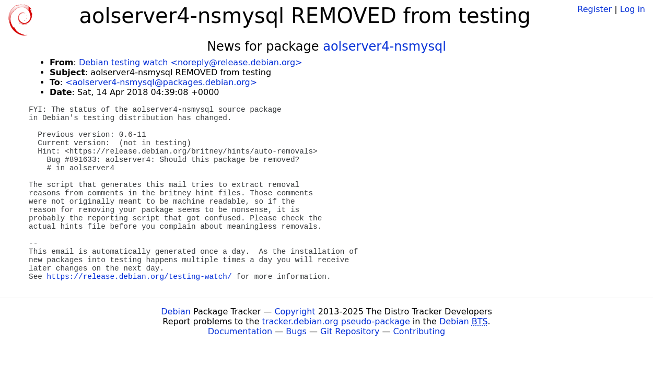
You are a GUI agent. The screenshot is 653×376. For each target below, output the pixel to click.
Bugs (296, 331)
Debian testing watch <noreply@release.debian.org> (190, 62)
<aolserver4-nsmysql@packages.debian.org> (161, 82)
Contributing (419, 331)
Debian (176, 311)
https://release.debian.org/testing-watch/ (139, 277)
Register (594, 9)
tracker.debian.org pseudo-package (336, 321)
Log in (632, 9)
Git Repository (349, 331)
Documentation (240, 331)
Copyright (294, 311)
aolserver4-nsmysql (384, 46)
